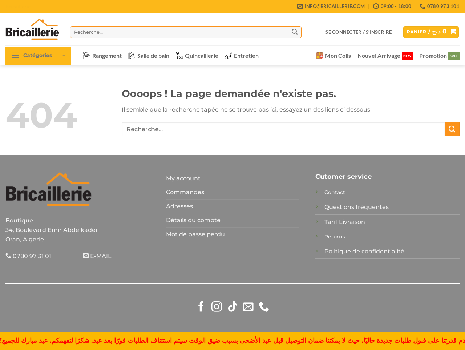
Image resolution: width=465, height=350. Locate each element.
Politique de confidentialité (364, 251)
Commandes (185, 192)
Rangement (102, 55)
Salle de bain (148, 55)
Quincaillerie (197, 55)
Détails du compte (193, 220)
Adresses (179, 206)
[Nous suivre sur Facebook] (201, 307)
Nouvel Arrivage (378, 55)
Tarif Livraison (344, 221)
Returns (334, 236)
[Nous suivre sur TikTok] (232, 307)
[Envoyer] (294, 32)
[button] (359, 32)
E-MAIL (97, 256)
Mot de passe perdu (195, 234)
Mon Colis (333, 55)
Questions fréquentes (356, 207)
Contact (334, 192)
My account (183, 178)
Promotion (433, 55)
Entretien (242, 55)
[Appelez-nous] (264, 307)
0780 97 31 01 (28, 256)
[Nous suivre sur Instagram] (216, 307)
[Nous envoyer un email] (248, 307)
